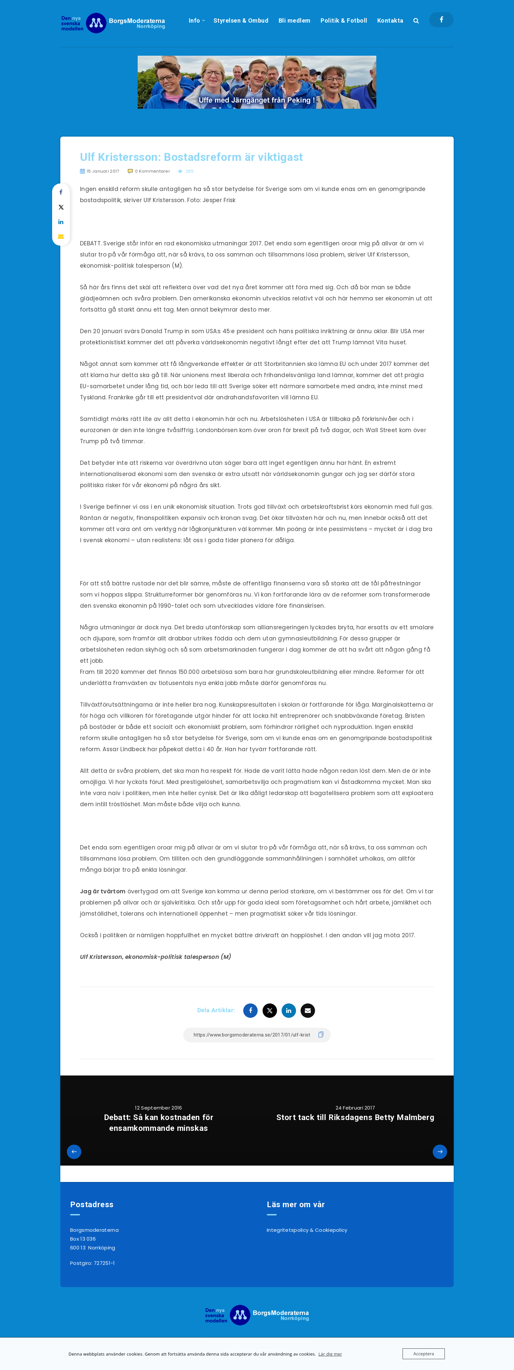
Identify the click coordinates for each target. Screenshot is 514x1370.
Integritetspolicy (287, 1230)
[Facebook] (441, 20)
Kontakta (390, 20)
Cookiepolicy (331, 1230)
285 (186, 171)
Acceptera (423, 1354)
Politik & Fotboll (344, 20)
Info (194, 20)
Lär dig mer (330, 1354)
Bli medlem (295, 20)
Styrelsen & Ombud (241, 20)
